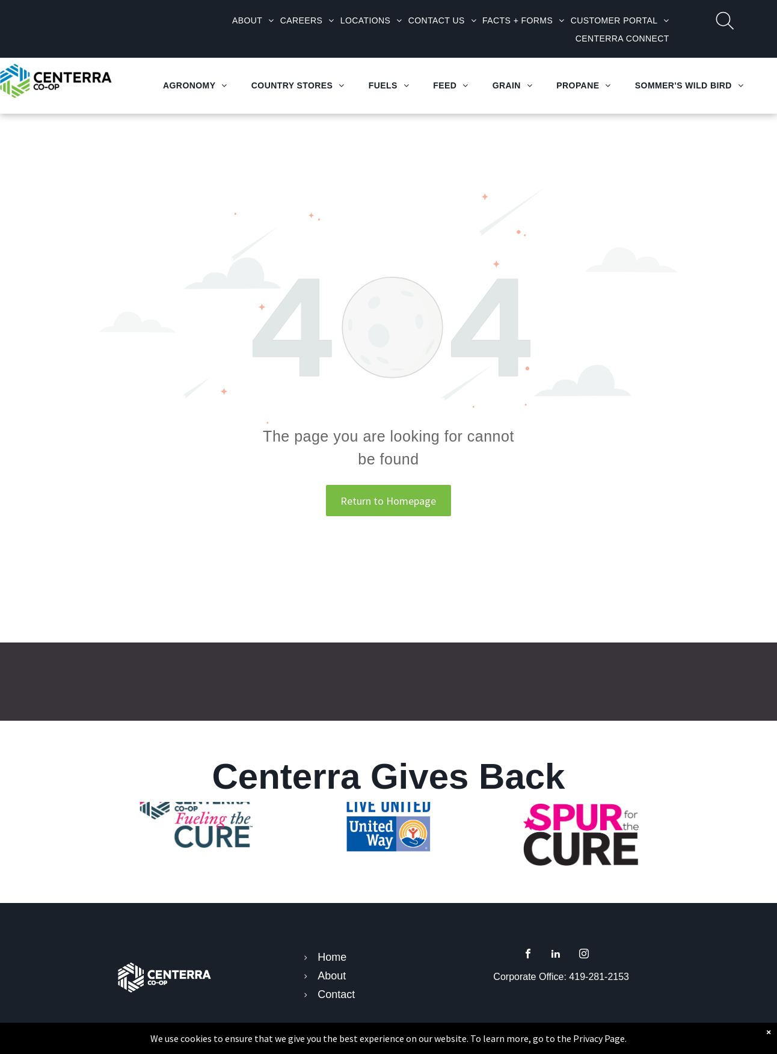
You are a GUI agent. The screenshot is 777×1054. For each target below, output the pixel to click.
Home (332, 957)
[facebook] (528, 955)
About (332, 976)
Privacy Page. (600, 1038)
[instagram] (584, 955)
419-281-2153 (599, 977)
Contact (336, 994)
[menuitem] (253, 20)
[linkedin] (555, 955)
